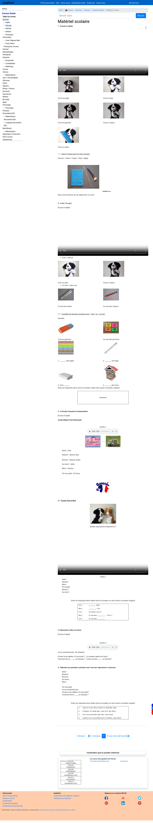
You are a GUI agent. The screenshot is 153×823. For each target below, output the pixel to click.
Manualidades (8, 52)
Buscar (141, 15)
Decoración (7, 94)
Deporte (6, 86)
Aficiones (6, 80)
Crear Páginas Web (12, 40)
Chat (57, 3)
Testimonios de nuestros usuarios (66, 796)
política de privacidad (57, 810)
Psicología (7, 105)
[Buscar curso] (95, 15)
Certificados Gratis (78, 3)
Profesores (91, 3)
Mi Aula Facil (134, 3)
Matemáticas (10, 75)
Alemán (8, 28)
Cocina (5, 69)
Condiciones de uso (45, 810)
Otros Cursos (8, 137)
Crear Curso (100, 3)
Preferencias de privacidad (13, 806)
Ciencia (5, 72)
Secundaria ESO (9, 113)
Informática (7, 37)
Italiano (8, 32)
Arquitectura (7, 140)
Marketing (9, 66)
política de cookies (70, 810)
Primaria (6, 111)
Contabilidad (10, 63)
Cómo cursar (65, 3)
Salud (5, 83)
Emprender (9, 60)
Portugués (9, 35)
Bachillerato (7, 128)
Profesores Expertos (10, 803)
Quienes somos (8, 798)
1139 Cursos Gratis (47, 3)
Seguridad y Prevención (11, 134)
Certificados (7, 801)
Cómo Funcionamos (10, 796)
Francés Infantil (98, 10)
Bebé (4, 102)
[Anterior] (94, 736)
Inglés (7, 22)
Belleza (5, 97)
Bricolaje (6, 99)
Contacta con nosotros (62, 798)
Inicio (4, 8)
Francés (8, 25)
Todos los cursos (9, 17)
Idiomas (6, 19)
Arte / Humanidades (10, 78)
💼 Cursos (69, 10)
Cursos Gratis (9, 13)
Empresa (6, 57)
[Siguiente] (118, 736)
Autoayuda (7, 55)
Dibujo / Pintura (8, 89)
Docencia (6, 91)
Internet (5, 49)
